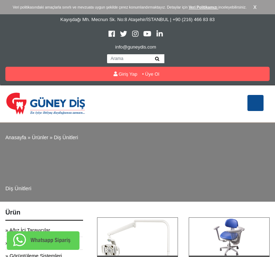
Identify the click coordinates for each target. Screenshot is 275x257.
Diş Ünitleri (66, 137)
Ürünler (40, 137)
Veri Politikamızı (203, 7)
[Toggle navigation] (255, 103)
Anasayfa (15, 137)
